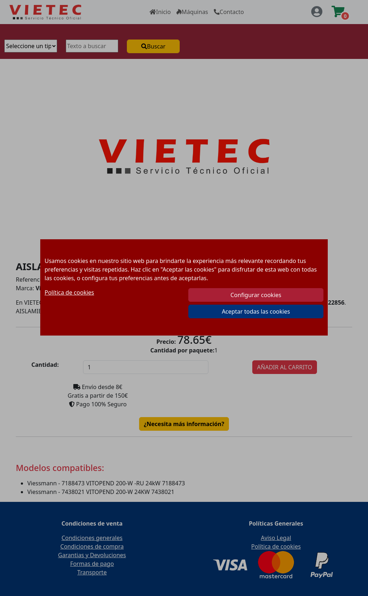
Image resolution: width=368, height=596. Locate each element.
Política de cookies (69, 292)
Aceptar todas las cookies (256, 311)
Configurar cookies (255, 295)
